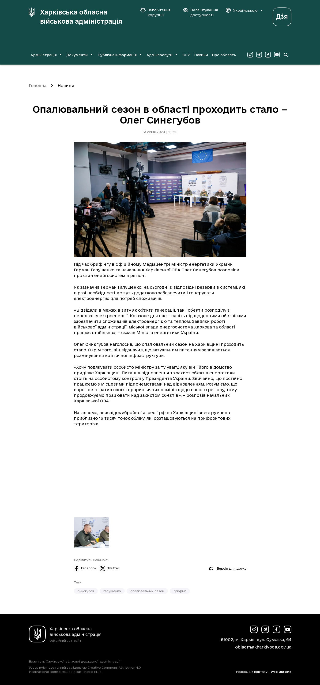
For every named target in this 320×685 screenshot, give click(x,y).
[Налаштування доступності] (200, 12)
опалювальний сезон (147, 591)
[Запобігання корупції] (157, 12)
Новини (201, 55)
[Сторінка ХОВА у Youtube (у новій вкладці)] (277, 55)
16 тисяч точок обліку (121, 418)
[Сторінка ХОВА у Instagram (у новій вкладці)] (250, 55)
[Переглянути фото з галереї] (91, 532)
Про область (224, 55)
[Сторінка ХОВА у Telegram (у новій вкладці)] (259, 55)
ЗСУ (186, 55)
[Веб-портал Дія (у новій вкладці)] (282, 15)
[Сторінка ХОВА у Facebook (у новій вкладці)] (268, 55)
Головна (37, 85)
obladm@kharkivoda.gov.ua (263, 647)
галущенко (112, 591)
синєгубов (86, 591)
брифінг (179, 591)
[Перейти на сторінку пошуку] (286, 55)
